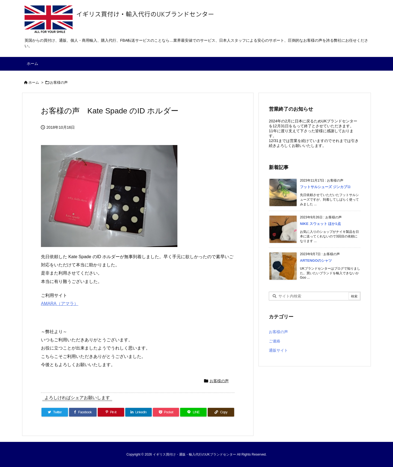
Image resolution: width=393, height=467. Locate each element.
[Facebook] (83, 412)
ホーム (33, 82)
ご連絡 (274, 341)
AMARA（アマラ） (59, 303)
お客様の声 (59, 82)
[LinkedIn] (138, 412)
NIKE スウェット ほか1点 (320, 224)
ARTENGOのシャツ (316, 260)
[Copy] (221, 412)
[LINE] (193, 412)
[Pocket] (166, 412)
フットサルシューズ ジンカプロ (325, 187)
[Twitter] (54, 412)
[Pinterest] (111, 412)
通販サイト (278, 350)
